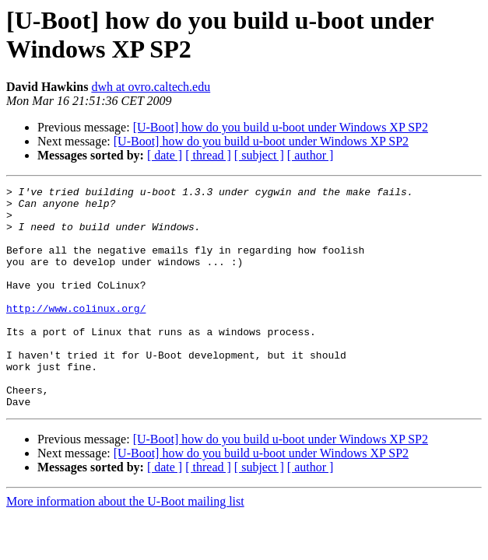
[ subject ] (259, 155)
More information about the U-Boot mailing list (125, 545)
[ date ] (164, 155)
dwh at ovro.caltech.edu (150, 86)
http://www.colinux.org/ (76, 334)
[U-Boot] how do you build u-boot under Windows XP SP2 (280, 127)
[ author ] (310, 155)
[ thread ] (208, 155)
